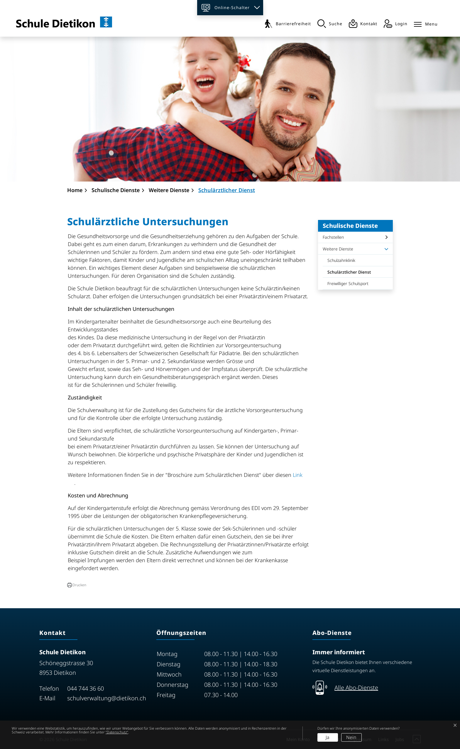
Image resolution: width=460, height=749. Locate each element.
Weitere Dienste (338, 249)
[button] (76, 585)
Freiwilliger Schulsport (347, 283)
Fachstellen (333, 237)
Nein (351, 737)
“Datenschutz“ (117, 732)
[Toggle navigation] (426, 22)
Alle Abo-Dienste (356, 688)
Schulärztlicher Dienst (349, 273)
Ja (327, 737)
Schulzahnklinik (341, 260)
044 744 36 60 (85, 688)
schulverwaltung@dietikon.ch (106, 698)
